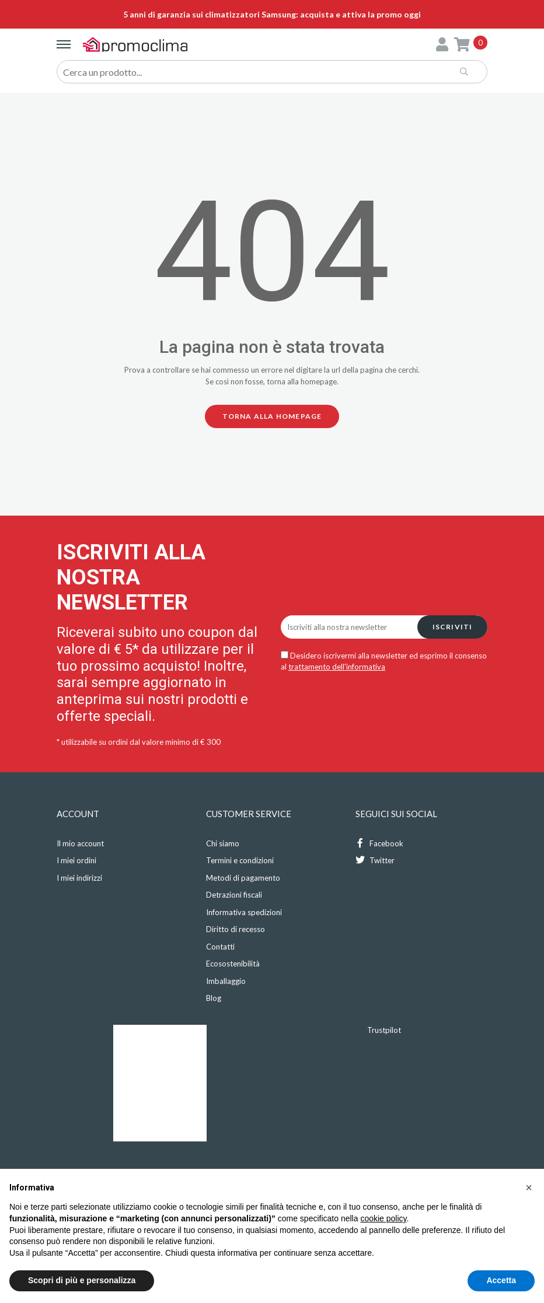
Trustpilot (384, 1030)
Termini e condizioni (240, 860)
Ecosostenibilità (233, 963)
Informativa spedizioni (244, 912)
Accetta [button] (501, 1280)
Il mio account (80, 843)
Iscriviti (453, 626)
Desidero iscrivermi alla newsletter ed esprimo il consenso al (384, 661)
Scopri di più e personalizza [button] (81, 1280)
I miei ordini (76, 860)
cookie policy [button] (383, 1218)
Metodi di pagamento (243, 877)
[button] (528, 1187)
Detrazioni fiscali (234, 894)
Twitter (375, 860)
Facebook (379, 843)
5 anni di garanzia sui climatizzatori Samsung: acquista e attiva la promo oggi (272, 14)
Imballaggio (226, 981)
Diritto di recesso (235, 929)
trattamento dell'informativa (336, 666)
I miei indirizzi (79, 877)
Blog (213, 998)
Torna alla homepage (272, 416)
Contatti (220, 946)
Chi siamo (222, 843)
